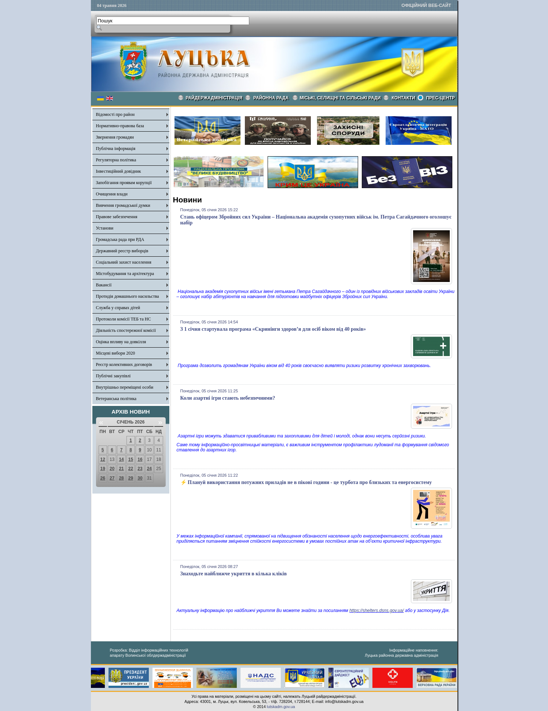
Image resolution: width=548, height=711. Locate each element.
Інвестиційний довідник (118, 171)
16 (139, 459)
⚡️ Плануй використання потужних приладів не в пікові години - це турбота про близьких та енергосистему (306, 482)
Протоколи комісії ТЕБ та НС (123, 319)
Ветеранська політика (116, 398)
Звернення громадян (115, 137)
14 (121, 459)
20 (112, 468)
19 (102, 468)
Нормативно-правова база (120, 125)
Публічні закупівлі (113, 375)
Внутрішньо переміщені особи (125, 387)
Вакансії (104, 284)
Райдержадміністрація (214, 97)
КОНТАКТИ (403, 97)
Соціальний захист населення (123, 262)
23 (139, 468)
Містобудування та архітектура (125, 273)
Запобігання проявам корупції (124, 182)
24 (149, 468)
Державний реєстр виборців (122, 250)
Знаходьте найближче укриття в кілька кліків (233, 573)
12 (102, 459)
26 (102, 478)
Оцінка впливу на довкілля (121, 341)
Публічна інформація (116, 148)
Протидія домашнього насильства (127, 296)
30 (139, 478)
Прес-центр (440, 97)
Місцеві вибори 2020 (115, 353)
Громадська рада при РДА (120, 239)
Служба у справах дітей (118, 307)
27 (112, 478)
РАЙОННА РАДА (270, 97)
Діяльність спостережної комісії (126, 330)
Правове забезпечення (116, 216)
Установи (105, 228)
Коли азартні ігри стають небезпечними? (227, 398)
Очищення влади (112, 194)
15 (130, 459)
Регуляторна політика (116, 159)
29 (130, 478)
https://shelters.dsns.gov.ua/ (376, 610)
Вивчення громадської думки (123, 205)
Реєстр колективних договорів (124, 364)
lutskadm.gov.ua (281, 706)
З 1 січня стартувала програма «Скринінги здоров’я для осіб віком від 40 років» (273, 329)
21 (121, 468)
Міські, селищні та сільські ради (339, 97)
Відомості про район (115, 114)
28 (121, 478)
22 (130, 468)
